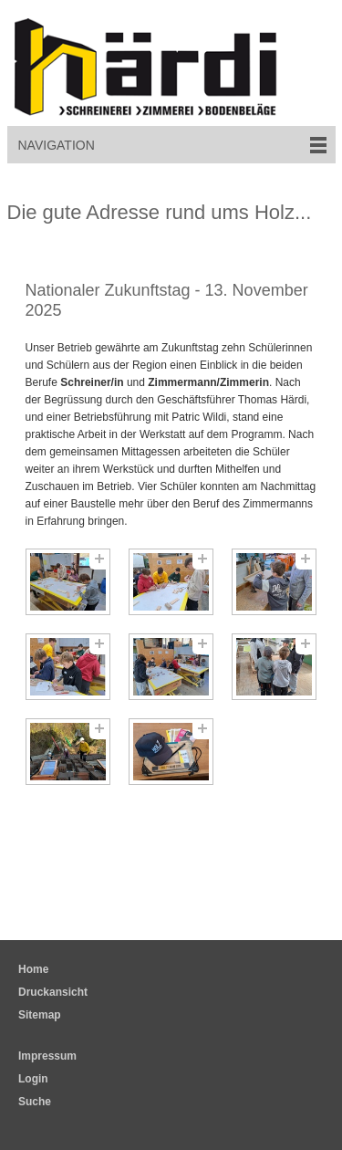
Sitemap (39, 1015)
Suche (34, 1101)
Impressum (47, 1056)
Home (33, 969)
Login (33, 1078)
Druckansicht (53, 992)
